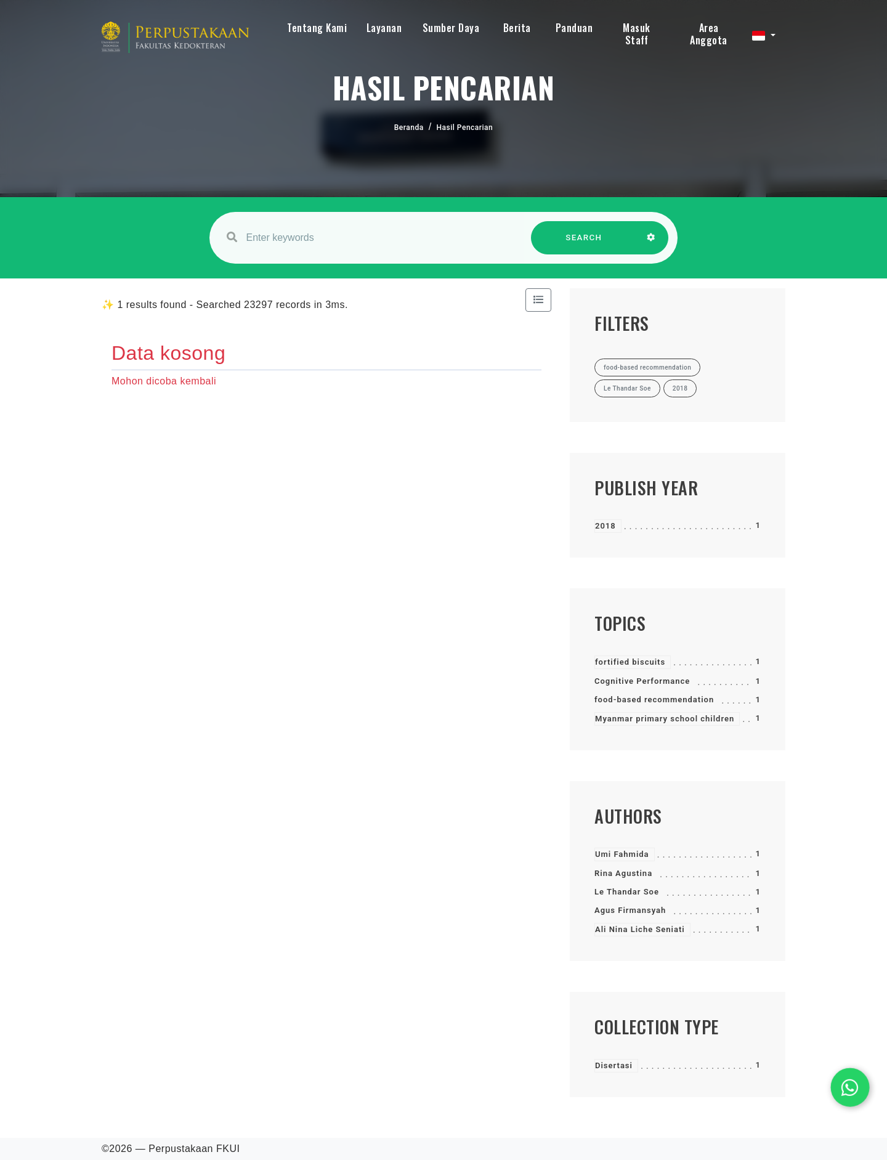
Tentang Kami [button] (317, 27)
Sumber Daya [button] (451, 27)
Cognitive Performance (642, 681)
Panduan (574, 27)
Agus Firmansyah (630, 910)
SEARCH (584, 243)
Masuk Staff (636, 33)
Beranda (409, 127)
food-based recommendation (654, 699)
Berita (517, 27)
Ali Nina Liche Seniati (640, 929)
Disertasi (614, 1065)
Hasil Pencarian (465, 127)
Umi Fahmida (622, 854)
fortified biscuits (630, 662)
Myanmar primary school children (664, 718)
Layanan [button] (384, 27)
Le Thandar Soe (626, 891)
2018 (605, 525)
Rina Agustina (623, 873)
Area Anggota (708, 33)
